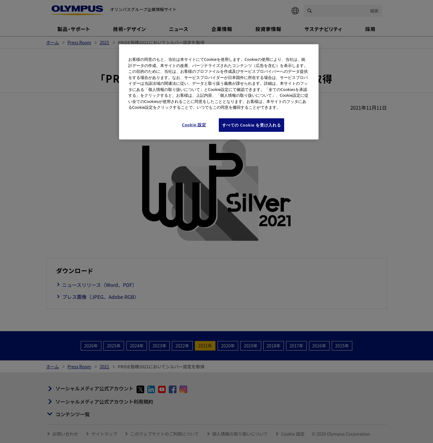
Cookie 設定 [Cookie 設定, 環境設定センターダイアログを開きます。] (194, 124)
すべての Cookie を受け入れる (251, 125)
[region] (219, 91)
